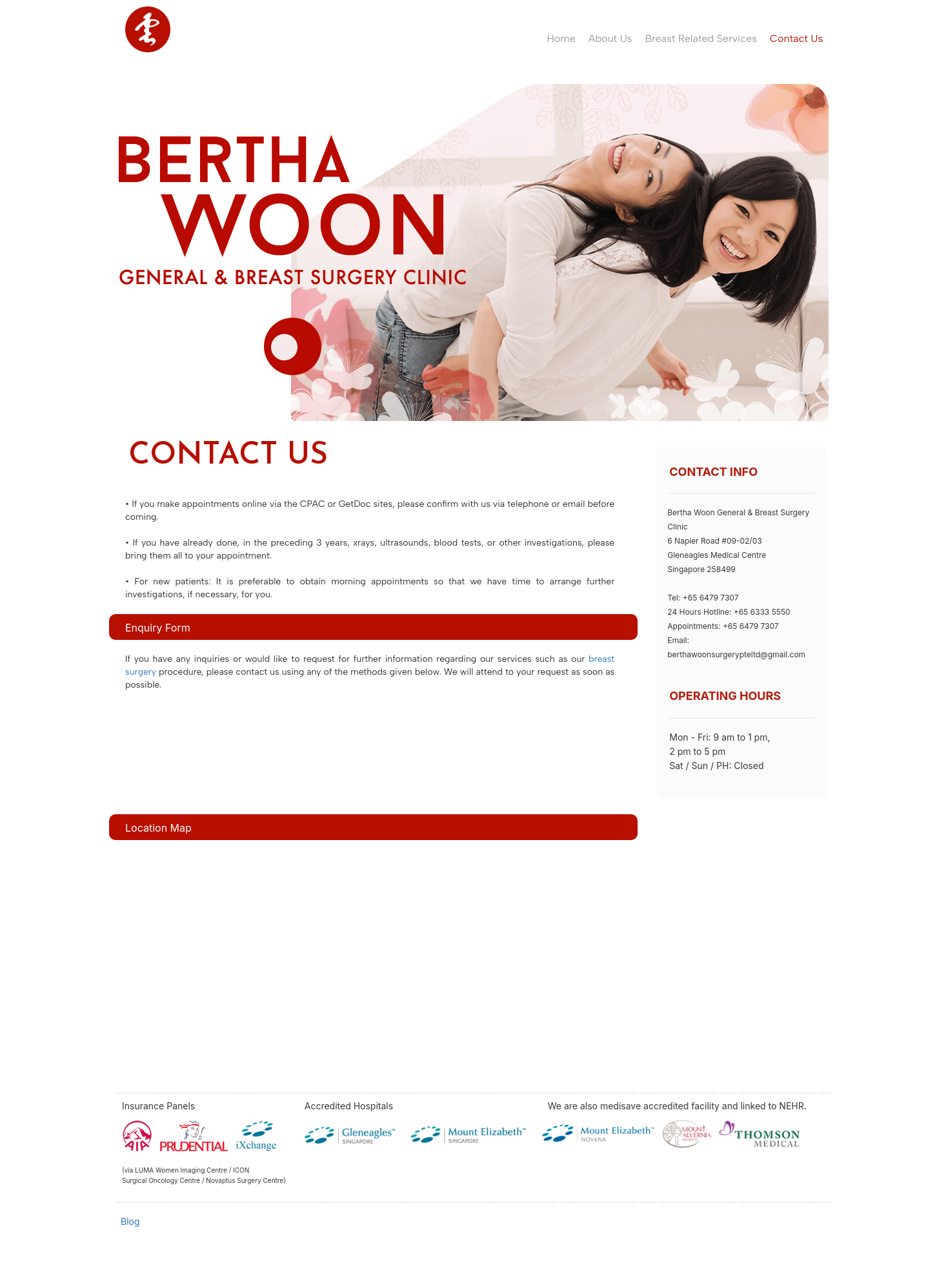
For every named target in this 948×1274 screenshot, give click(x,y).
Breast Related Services (700, 38)
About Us (610, 38)
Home (561, 38)
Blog (130, 1221)
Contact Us (796, 38)
